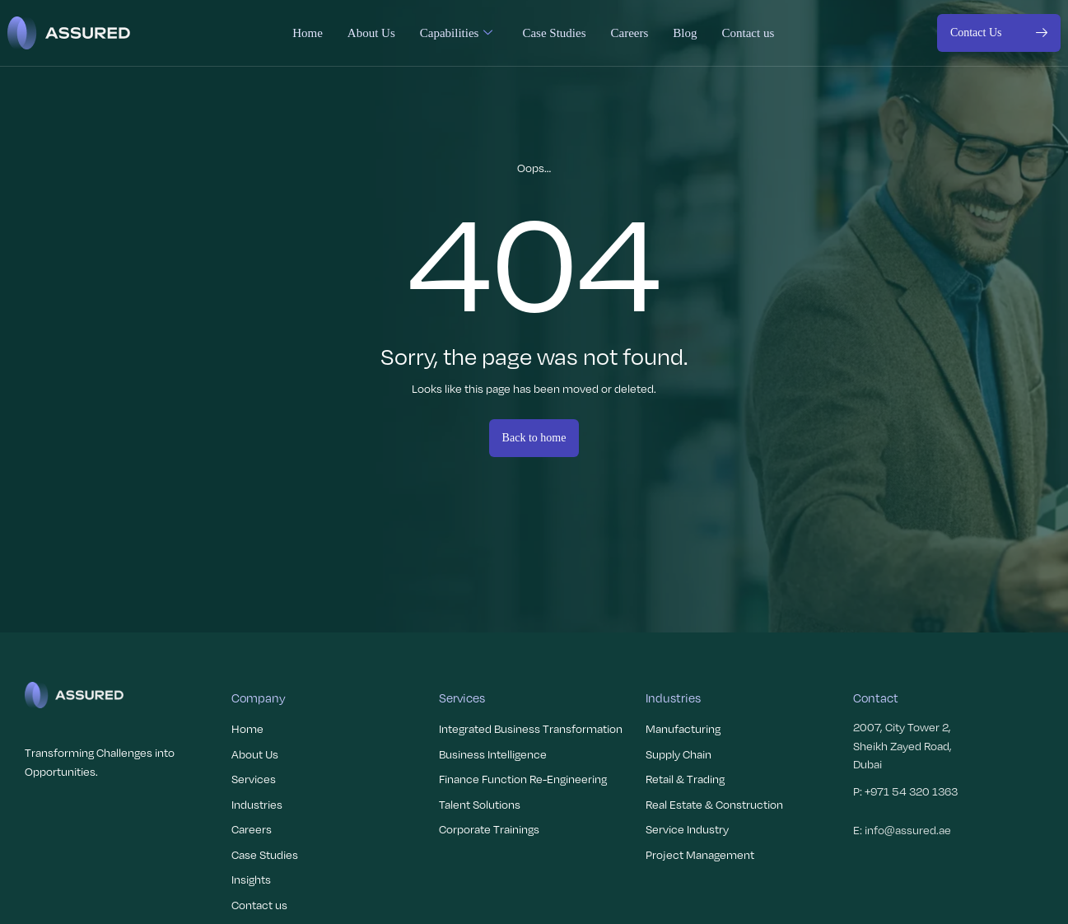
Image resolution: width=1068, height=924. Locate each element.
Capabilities (456, 33)
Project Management (700, 854)
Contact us (747, 33)
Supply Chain (678, 754)
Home (307, 33)
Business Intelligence (493, 754)
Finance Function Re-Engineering (523, 779)
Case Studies (553, 33)
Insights (251, 879)
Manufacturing (683, 728)
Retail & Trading (685, 779)
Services (253, 779)
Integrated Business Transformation (531, 728)
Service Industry (687, 829)
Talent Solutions (479, 804)
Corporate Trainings (489, 829)
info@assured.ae (908, 830)
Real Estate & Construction (714, 804)
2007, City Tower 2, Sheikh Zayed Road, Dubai (902, 745)
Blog (685, 33)
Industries (256, 804)
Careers (629, 33)
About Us (371, 33)
